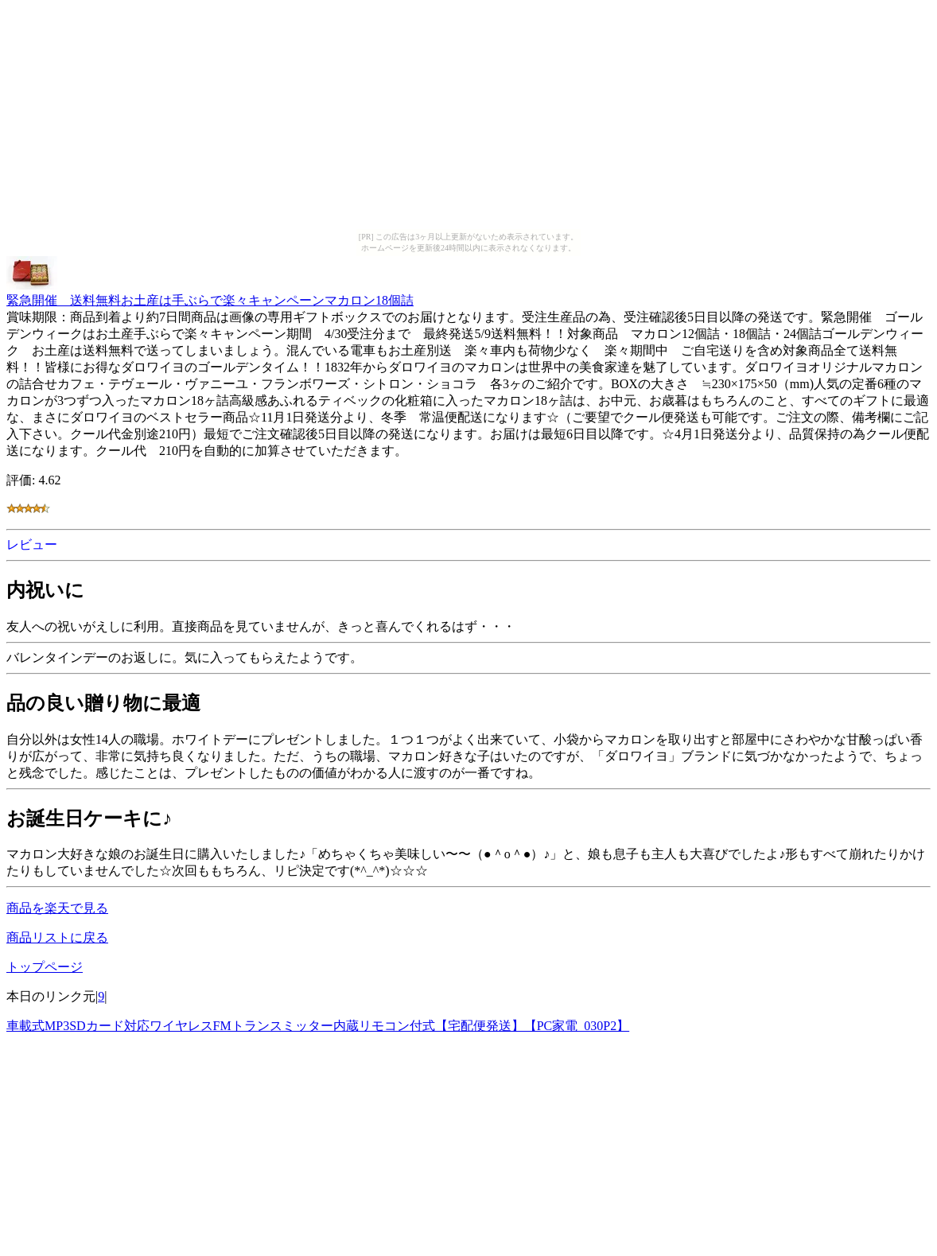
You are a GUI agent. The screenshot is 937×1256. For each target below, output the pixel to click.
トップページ (44, 967)
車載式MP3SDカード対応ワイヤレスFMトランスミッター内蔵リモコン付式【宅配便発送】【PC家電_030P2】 (317, 1025)
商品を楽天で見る (57, 908)
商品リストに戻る (57, 937)
